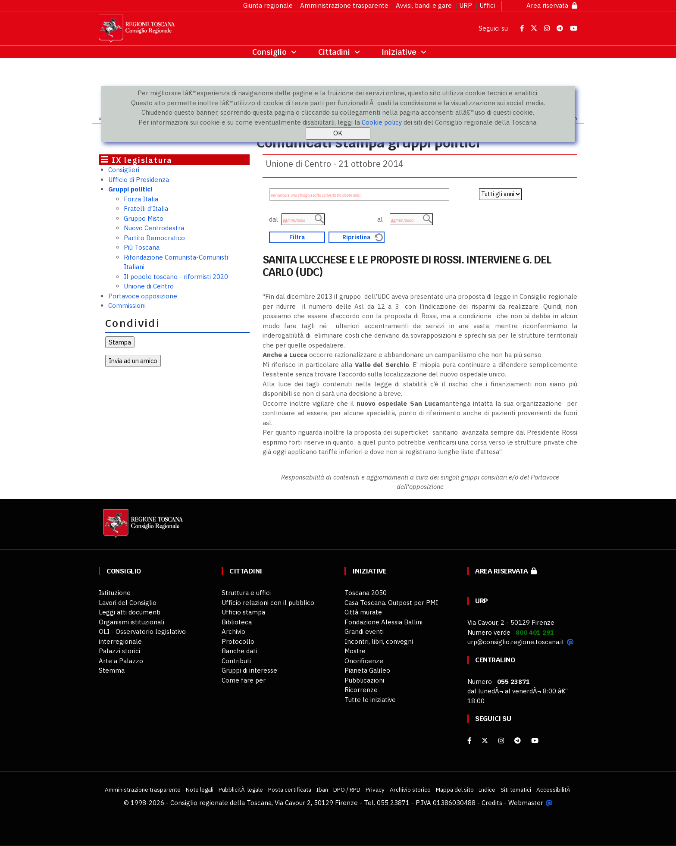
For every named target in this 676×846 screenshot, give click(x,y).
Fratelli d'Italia (146, 208)
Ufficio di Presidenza (138, 179)
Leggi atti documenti (129, 612)
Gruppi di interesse (249, 670)
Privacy (375, 789)
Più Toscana (142, 247)
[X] (485, 740)
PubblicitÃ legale (241, 789)
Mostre (355, 651)
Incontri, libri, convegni (378, 641)
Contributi (236, 661)
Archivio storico (410, 789)
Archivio (233, 631)
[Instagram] (501, 740)
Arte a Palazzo (121, 661)
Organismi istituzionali (131, 622)
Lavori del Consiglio (127, 602)
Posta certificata (289, 789)
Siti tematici (516, 789)
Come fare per (244, 680)
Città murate (363, 612)
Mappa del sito (455, 789)
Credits (492, 803)
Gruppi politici (130, 189)
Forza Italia (141, 199)
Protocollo (238, 641)
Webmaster (525, 803)
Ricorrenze (361, 690)
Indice (487, 789)
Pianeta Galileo (367, 670)
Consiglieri (123, 170)
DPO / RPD (346, 789)
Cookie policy (382, 122)
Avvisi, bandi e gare (424, 5)
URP (465, 5)
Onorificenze (363, 661)
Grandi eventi (364, 631)
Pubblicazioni (364, 680)
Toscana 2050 (365, 593)
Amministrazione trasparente (344, 5)
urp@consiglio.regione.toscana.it (515, 642)
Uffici (487, 5)
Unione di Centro (149, 286)
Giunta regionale (268, 5)
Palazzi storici (119, 651)
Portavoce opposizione (142, 296)
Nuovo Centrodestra (154, 228)
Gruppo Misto (143, 218)
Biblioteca (237, 622)
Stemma (112, 670)
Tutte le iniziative (370, 700)
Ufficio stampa (243, 612)
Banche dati (239, 651)
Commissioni (127, 305)
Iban (322, 789)
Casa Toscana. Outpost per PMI (391, 602)
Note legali (199, 789)
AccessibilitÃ (554, 789)
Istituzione (115, 593)
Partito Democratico (154, 238)
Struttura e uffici (246, 593)
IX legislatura (142, 160)
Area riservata (551, 5)
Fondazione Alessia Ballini (383, 622)
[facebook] (469, 740)
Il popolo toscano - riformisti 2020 (176, 277)
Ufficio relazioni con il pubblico (268, 602)
